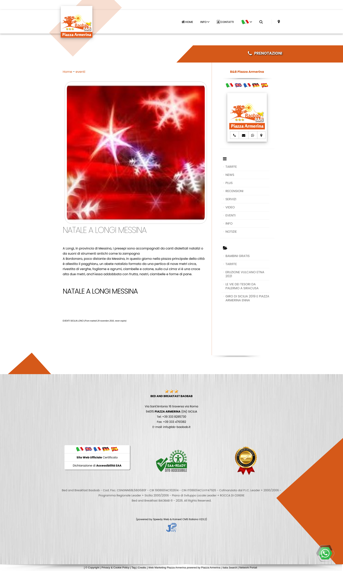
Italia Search (229, 567)
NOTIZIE (231, 231)
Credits (142, 567)
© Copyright (92, 567)
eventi (80, 71)
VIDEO (230, 207)
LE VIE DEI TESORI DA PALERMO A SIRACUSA (242, 286)
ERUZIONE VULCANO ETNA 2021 (245, 274)
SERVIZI (231, 199)
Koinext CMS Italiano (185, 519)
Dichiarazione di (97, 466)
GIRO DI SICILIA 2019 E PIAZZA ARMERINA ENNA (247, 298)
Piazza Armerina (210, 567)
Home (67, 71)
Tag (133, 567)
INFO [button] (204, 22)
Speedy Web (161, 519)
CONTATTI (225, 22)
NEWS (230, 175)
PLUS (229, 183)
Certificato (97, 457)
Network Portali (248, 567)
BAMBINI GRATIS (238, 256)
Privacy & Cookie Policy (115, 567)
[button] (246, 22)
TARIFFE (231, 166)
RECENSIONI (235, 191)
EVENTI (231, 215)
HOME (187, 22)
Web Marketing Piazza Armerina (167, 567)
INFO (229, 223)
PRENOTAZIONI (265, 53)
